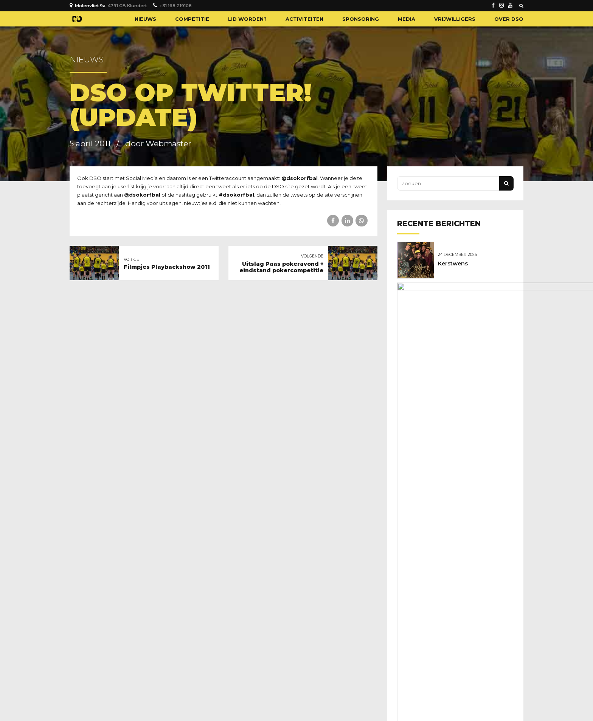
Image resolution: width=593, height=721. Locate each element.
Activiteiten (304, 19)
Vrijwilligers (454, 19)
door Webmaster (158, 143)
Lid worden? (247, 19)
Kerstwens (455, 263)
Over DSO (508, 19)
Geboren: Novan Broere (473, 302)
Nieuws (145, 19)
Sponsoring (360, 19)
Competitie (192, 19)
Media (406, 19)
